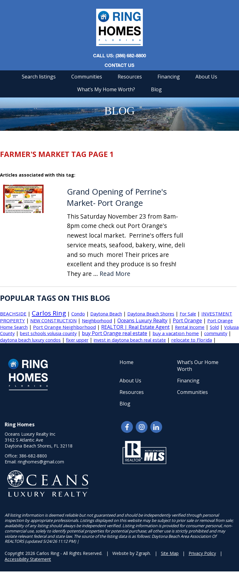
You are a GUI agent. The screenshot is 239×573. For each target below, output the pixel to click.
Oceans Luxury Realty (142, 320)
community (215, 333)
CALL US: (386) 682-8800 (119, 55)
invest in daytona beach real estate (130, 340)
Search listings (39, 76)
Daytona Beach (106, 314)
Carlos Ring (49, 313)
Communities (86, 76)
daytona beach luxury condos (30, 340)
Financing (168, 76)
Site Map (170, 553)
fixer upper (77, 340)
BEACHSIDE (13, 313)
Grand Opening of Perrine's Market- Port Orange (117, 197)
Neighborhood (97, 321)
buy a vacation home (175, 333)
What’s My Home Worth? (106, 89)
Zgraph (143, 553)
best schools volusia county (48, 333)
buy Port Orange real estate (114, 333)
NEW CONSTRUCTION (53, 321)
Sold (214, 327)
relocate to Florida (191, 340)
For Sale (188, 314)
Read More (115, 274)
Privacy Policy (202, 553)
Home (127, 362)
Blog (156, 89)
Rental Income (189, 327)
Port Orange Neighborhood (64, 327)
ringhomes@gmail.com (41, 462)
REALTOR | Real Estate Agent (135, 327)
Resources (130, 76)
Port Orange (187, 320)
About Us (206, 76)
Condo (78, 314)
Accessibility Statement (28, 559)
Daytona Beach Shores (150, 314)
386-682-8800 (33, 456)
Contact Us (119, 65)
